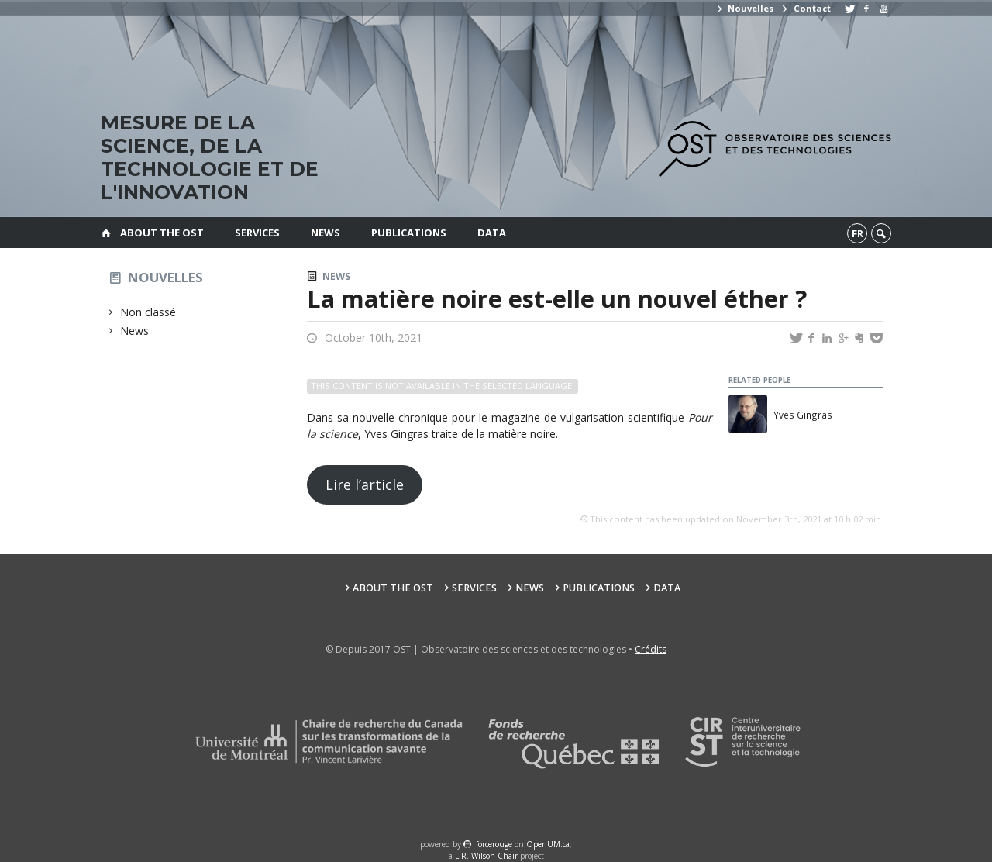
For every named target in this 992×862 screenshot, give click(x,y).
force (494, 844)
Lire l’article (365, 484)
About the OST (162, 233)
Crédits (650, 649)
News (325, 233)
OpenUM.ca (548, 844)
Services (257, 233)
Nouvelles (744, 8)
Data (491, 233)
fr (857, 233)
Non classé (148, 312)
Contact (805, 8)
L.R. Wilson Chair (486, 855)
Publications (408, 233)
